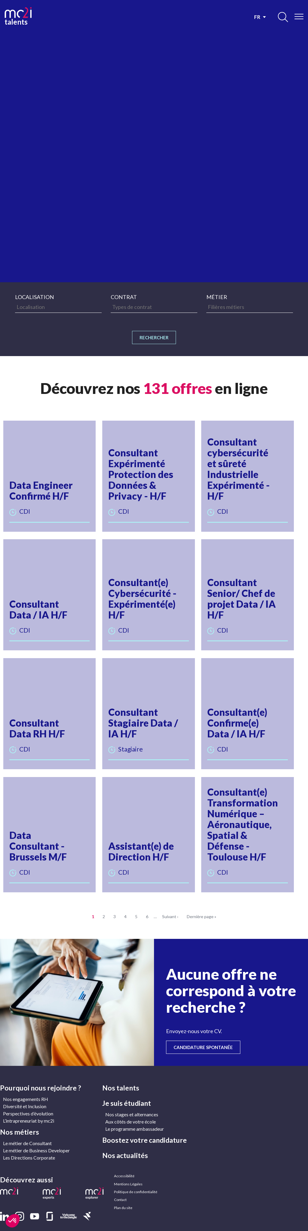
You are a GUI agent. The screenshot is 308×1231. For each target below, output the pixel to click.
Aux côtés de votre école (130, 1112)
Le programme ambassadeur (134, 1119)
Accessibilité (124, 1167)
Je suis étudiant (126, 1093)
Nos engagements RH (25, 1089)
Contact (120, 1194)
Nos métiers (19, 1122)
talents (18, 15)
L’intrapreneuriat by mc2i (28, 1111)
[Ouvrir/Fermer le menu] (298, 16)
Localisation (34, 297)
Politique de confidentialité (135, 1185)
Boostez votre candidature (144, 1130)
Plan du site (123, 1203)
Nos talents (120, 1078)
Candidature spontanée (209, 1037)
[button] (51, 476)
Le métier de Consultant (27, 1133)
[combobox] (58, 307)
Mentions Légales (128, 1176)
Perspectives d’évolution (28, 1103)
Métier (216, 297)
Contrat (124, 297)
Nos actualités (125, 1145)
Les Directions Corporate (29, 1148)
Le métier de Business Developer (36, 1140)
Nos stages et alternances (131, 1104)
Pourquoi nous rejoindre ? (40, 1078)
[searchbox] (58, 307)
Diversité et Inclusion (24, 1096)
